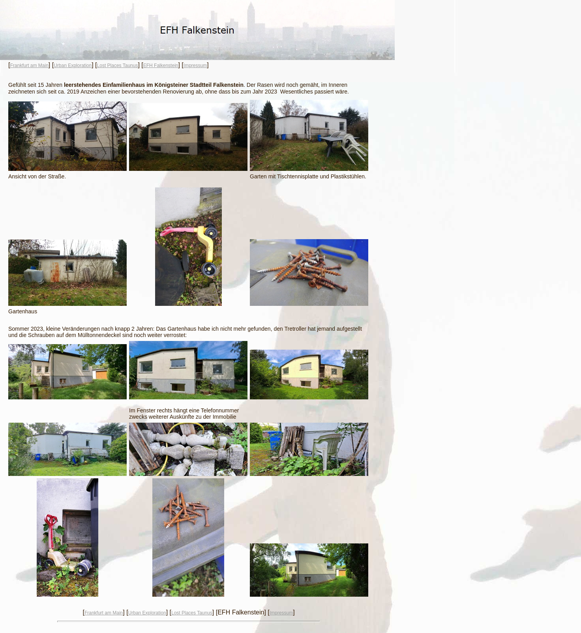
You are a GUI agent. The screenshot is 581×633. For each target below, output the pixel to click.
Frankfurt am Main (29, 65)
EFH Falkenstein (160, 65)
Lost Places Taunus (117, 65)
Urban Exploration (73, 65)
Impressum (195, 65)
